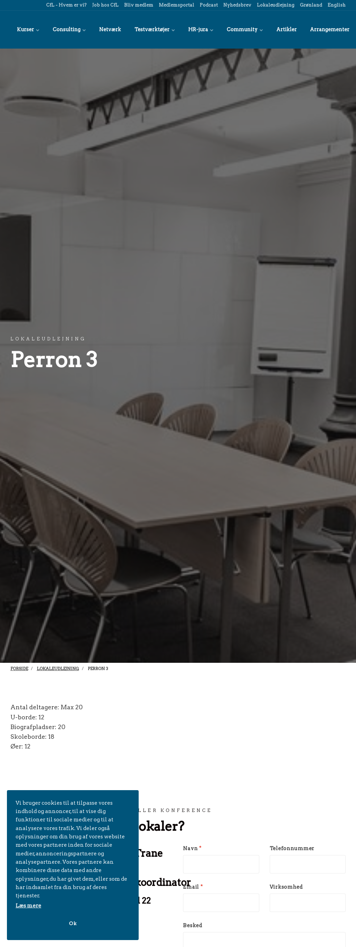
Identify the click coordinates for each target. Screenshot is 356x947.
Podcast (208, 5)
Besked (192, 925)
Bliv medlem (138, 5)
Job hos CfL (105, 5)
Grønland (310, 5)
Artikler (267, 29)
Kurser (27, 29)
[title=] (344, 29)
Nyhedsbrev (236, 5)
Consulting (65, 29)
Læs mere (28, 905)
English (336, 5)
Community (228, 29)
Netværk (103, 29)
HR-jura (187, 29)
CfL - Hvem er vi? (66, 5)
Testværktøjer (144, 29)
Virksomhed (286, 886)
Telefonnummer (292, 848)
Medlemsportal (176, 5)
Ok (73, 923)
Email (193, 886)
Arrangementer (307, 29)
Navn (192, 848)
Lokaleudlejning (275, 5)
